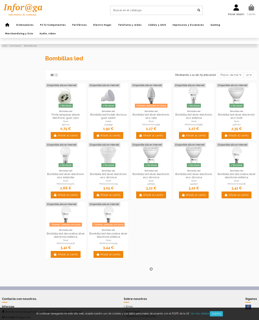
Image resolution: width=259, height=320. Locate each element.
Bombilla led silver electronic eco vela (151, 116)
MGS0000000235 (108, 184)
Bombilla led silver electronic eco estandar (65, 175)
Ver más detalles (200, 313)
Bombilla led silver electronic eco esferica (193, 116)
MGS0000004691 (151, 124)
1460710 (237, 124)
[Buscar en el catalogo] (199, 10)
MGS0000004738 (237, 184)
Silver (65, 121)
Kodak (108, 121)
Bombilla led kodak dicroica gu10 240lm (108, 116)
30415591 (108, 124)
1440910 (194, 184)
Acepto (216, 313)
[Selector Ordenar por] (231, 75)
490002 (66, 124)
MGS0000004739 (108, 243)
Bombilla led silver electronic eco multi (236, 116)
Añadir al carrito (65, 135)
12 (249, 75)
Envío (129, 306)
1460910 (151, 184)
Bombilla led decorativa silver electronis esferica (237, 175)
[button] (25, 25)
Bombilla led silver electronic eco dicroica (108, 175)
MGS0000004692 (194, 124)
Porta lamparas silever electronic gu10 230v (66, 116)
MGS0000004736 (66, 243)
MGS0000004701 (66, 184)
